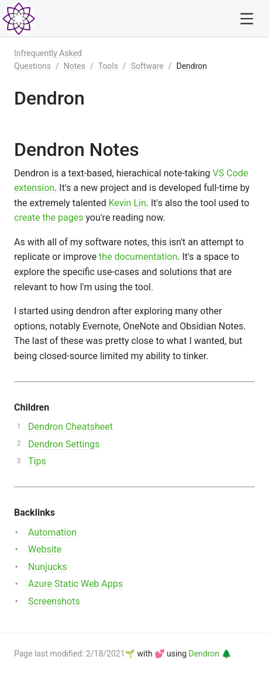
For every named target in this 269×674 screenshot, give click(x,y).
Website (44, 549)
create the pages (48, 217)
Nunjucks (47, 566)
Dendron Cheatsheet (70, 426)
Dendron (191, 66)
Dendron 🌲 (210, 653)
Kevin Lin (127, 203)
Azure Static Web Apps (75, 583)
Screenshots (54, 601)
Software (147, 66)
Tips (37, 461)
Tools (108, 66)
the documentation (138, 256)
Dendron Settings (63, 444)
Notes (74, 66)
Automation (52, 532)
